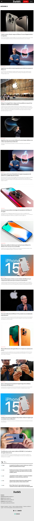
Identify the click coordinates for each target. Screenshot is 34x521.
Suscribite (25, 1)
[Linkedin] (20, 511)
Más (18, 462)
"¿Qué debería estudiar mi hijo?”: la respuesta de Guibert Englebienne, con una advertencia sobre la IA (20, 476)
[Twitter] (15, 511)
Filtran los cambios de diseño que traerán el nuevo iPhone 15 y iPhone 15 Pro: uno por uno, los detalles (16, 246)
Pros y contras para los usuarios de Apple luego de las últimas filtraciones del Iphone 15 (15, 384)
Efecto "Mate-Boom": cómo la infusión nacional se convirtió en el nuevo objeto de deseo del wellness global (21, 486)
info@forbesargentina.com (7, 498)
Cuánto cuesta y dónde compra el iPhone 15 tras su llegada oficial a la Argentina (17, 35)
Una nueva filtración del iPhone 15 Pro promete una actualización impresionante (16, 314)
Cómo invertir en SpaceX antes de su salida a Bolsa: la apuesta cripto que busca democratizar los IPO (20, 481)
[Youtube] (19, 511)
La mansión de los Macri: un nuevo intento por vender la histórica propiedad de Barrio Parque (20, 466)
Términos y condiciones (27, 506)
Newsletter (6, 506)
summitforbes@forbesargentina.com (8, 499)
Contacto (10, 506)
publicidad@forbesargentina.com (9, 496)
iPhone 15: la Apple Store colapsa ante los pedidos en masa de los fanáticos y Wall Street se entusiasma (16, 104)
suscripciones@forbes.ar (8, 501)
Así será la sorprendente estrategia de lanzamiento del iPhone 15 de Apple (16, 211)
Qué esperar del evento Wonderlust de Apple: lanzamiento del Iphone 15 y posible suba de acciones (16, 175)
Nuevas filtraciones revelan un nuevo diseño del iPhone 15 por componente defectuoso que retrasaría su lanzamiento (16, 279)
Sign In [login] (31, 1)
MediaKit (2, 506)
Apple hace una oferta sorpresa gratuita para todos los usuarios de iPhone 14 (17, 69)
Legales (2, 507)
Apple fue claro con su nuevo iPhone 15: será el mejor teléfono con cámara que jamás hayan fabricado (17, 141)
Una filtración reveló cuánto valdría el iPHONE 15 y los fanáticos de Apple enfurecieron (16, 452)
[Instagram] (17, 511)
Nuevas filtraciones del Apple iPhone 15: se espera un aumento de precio (16, 349)
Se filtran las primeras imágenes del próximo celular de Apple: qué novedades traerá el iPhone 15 (17, 418)
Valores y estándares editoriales (17, 506)
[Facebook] (13, 511)
